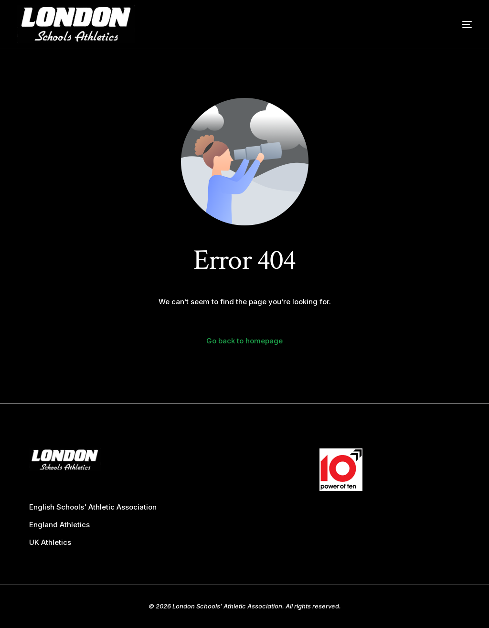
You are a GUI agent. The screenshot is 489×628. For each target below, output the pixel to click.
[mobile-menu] (453, 24)
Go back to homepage (244, 340)
